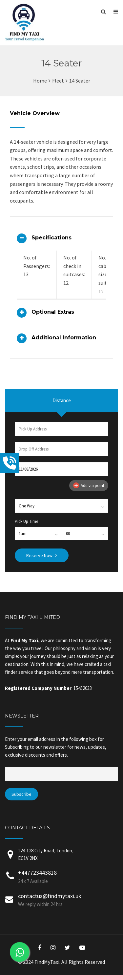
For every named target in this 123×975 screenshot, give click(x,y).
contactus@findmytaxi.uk (49, 896)
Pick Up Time (26, 521)
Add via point (88, 485)
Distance (61, 400)
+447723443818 (37, 872)
